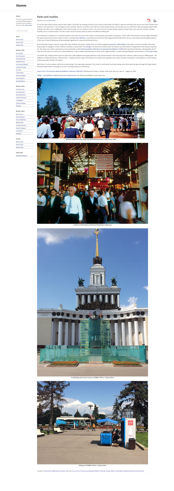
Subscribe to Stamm (21, 155)
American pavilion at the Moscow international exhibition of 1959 (101, 49)
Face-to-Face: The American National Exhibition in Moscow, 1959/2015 (60, 71)
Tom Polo (18, 70)
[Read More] (28, 25)
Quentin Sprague (21, 75)
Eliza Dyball (19, 53)
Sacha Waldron (20, 78)
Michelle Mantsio (21, 59)
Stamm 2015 (65, 471)
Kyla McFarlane (20, 61)
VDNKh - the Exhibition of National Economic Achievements (127, 471)
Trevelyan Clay (20, 89)
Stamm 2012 (19, 45)
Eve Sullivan (19, 131)
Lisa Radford (19, 100)
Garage (88, 47)
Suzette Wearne (20, 81)
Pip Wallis (18, 106)
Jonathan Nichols (21, 67)
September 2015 (56, 471)
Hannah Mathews (21, 120)
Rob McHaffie (19, 122)
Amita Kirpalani (20, 56)
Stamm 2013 (19, 42)
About (18, 16)
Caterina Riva (47, 471)
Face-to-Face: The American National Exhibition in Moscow (88, 471)
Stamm (21, 5)
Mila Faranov (19, 114)
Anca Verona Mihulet (22, 64)
